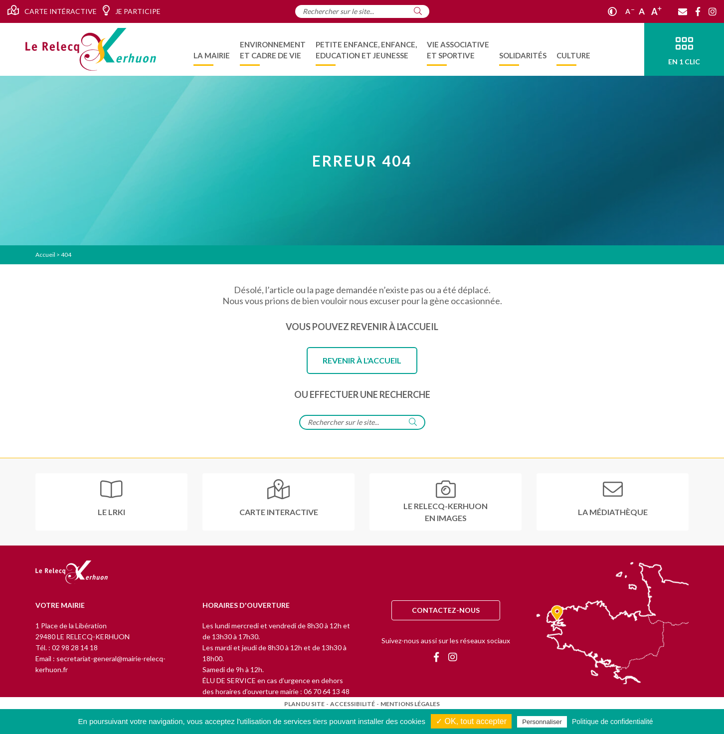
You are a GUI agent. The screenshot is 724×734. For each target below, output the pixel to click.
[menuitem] (211, 49)
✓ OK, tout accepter (471, 721)
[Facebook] (698, 11)
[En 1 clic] (684, 49)
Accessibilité (352, 704)
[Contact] (682, 11)
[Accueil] (90, 49)
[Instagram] (713, 11)
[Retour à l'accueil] (71, 572)
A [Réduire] (629, 11)
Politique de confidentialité (612, 722)
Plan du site (304, 704)
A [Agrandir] (656, 11)
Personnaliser (542, 722)
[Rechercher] (418, 11)
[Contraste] (612, 11)
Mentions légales (410, 704)
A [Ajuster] (642, 11)
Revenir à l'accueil (362, 360)
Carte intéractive (52, 10)
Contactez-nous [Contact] (446, 610)
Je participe (131, 10)
